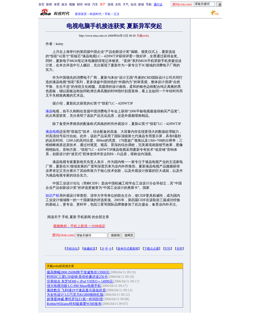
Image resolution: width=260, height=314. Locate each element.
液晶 (49, 111)
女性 (118, 4)
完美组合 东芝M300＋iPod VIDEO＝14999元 (80, 281)
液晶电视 (52, 132)
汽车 (95, 4)
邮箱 (141, 4)
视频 (72, 4)
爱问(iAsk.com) (63, 235)
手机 (108, 14)
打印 (168, 248)
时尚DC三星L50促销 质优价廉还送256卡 (77, 277)
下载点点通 (151, 248)
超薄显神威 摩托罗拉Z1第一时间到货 (75, 299)
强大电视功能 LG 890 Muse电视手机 (74, 286)
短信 (133, 4)
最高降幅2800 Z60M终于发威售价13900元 (78, 272)
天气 (126, 4)
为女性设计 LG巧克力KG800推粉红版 (75, 295)
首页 (41, 4)
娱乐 (64, 4)
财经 (80, 4)
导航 (149, 4)
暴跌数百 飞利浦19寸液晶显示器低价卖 (76, 290)
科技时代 (95, 14)
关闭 (179, 248)
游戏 (110, 4)
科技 (87, 4)
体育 (57, 4)
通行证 (158, 4)
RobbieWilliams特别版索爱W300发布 (74, 304)
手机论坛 (72, 248)
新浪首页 (81, 14)
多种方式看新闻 (128, 248)
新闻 (49, 4)
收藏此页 (90, 248)
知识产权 (52, 195)
